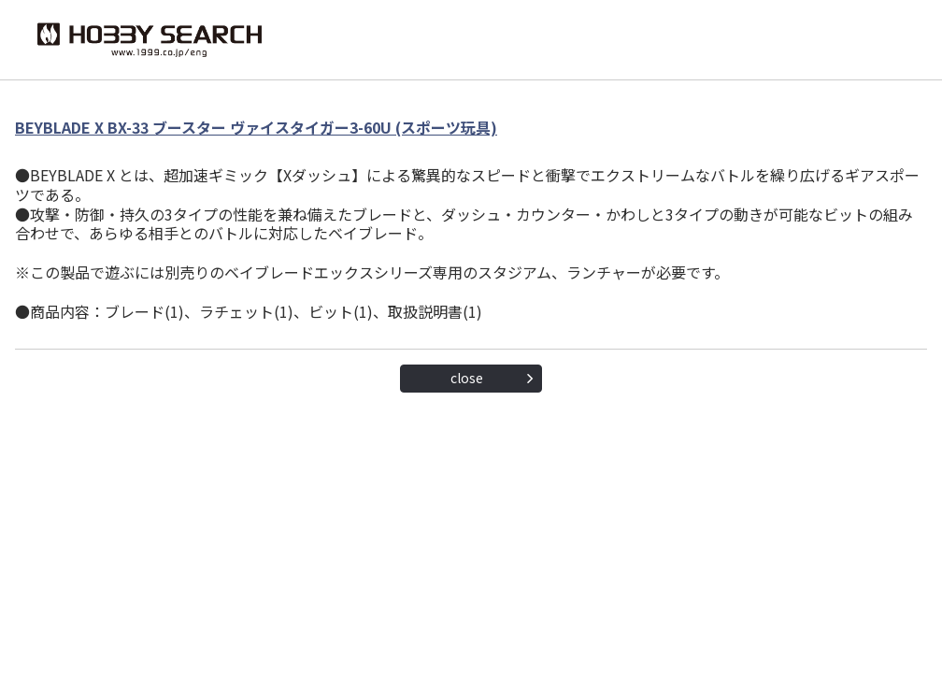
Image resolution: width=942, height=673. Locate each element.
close (466, 377)
